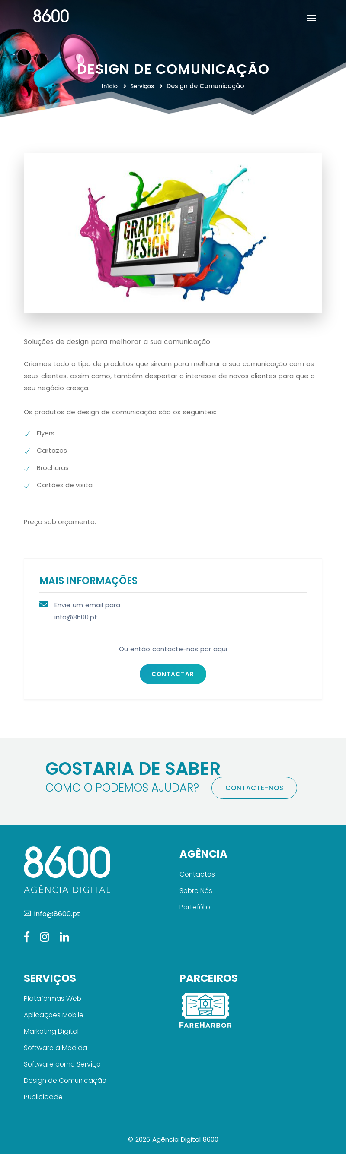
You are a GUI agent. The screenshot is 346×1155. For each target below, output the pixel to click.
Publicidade (44, 1098)
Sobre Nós (196, 891)
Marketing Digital (51, 1032)
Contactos (197, 875)
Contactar (173, 674)
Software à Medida (56, 1049)
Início (110, 86)
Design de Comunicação (66, 1081)
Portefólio (195, 908)
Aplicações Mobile (54, 1016)
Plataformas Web (53, 999)
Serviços (142, 86)
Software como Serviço (63, 1065)
